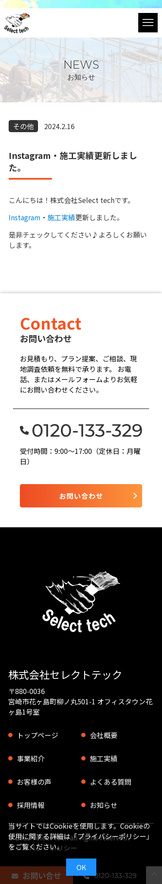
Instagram (25, 217)
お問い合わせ (81, 496)
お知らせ (104, 805)
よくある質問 (110, 781)
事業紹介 (30, 758)
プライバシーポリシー (111, 836)
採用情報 (30, 805)
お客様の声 (34, 781)
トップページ (37, 735)
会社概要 (104, 735)
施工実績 (61, 217)
